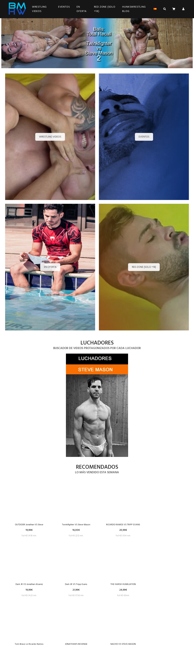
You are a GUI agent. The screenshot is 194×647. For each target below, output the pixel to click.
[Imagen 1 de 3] (97, 44)
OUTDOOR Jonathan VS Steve (29, 525)
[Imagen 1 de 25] (97, 406)
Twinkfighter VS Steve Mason (76, 525)
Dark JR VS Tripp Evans (76, 586)
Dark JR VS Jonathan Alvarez (29, 586)
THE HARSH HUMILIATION (123, 586)
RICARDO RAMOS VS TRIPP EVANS (123, 525)
